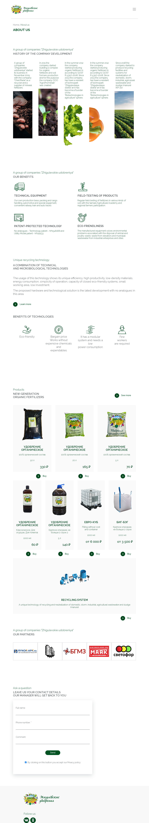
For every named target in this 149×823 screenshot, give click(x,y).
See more (126, 395)
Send (52, 752)
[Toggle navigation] (134, 9)
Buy (44, 476)
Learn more (25, 304)
